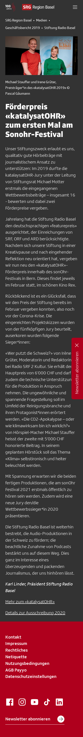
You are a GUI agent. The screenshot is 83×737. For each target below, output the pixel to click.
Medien (41, 20)
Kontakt (13, 637)
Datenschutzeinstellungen (30, 676)
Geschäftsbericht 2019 (22, 28)
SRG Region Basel (18, 20)
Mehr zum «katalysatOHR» (30, 601)
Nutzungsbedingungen (27, 663)
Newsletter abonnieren (34, 719)
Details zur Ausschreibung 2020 (35, 612)
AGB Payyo (16, 670)
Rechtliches (16, 650)
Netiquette (16, 656)
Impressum (16, 643)
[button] (75, 7)
